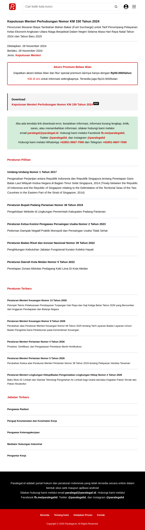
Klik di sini (34, 78)
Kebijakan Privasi (83, 515)
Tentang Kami (61, 515)
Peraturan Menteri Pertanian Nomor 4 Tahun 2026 (36, 341)
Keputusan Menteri (28, 55)
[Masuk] (126, 6)
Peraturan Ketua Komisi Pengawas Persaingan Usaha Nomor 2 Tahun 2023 (56, 224)
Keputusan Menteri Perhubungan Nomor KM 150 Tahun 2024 (55, 104)
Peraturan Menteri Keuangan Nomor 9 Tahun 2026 (36, 321)
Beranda (44, 515)
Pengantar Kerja (16, 455)
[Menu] (134, 6)
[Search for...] (67, 6)
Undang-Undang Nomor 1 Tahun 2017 (32, 172)
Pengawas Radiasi (18, 409)
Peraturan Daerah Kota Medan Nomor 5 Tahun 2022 (41, 261)
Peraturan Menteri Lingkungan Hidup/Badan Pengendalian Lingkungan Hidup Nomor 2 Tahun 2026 (64, 374)
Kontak (101, 515)
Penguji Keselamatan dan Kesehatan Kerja (32, 420)
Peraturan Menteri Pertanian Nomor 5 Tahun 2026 (36, 358)
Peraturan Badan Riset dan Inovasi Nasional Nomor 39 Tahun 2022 (51, 242)
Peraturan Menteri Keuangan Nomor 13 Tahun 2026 (37, 300)
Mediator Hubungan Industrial (24, 444)
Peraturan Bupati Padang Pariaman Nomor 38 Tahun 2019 (45, 205)
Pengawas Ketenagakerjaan (23, 432)
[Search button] (116, 6)
